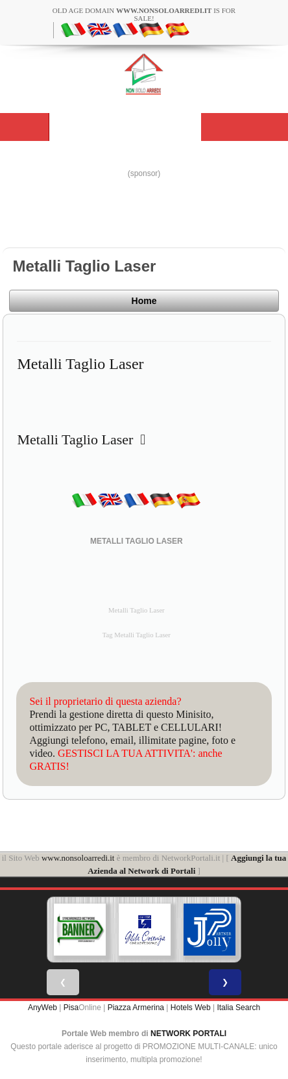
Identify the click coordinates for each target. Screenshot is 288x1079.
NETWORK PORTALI (188, 1033)
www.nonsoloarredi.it (78, 858)
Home (144, 301)
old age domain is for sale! (144, 14)
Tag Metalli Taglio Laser (136, 635)
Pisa (71, 1007)
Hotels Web (191, 1007)
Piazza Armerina (136, 1007)
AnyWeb (42, 1007)
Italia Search (238, 1007)
